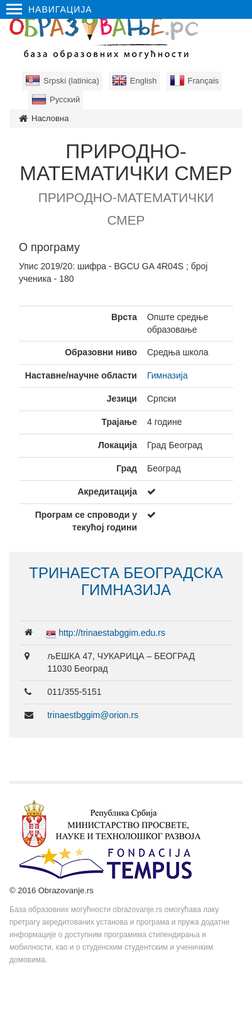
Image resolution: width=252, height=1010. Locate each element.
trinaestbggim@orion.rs (92, 715)
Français (203, 80)
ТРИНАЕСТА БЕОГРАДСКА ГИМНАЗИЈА (126, 581)
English (143, 80)
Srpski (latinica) (71, 80)
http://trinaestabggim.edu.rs (111, 633)
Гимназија (167, 375)
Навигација (49, 9)
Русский (65, 99)
